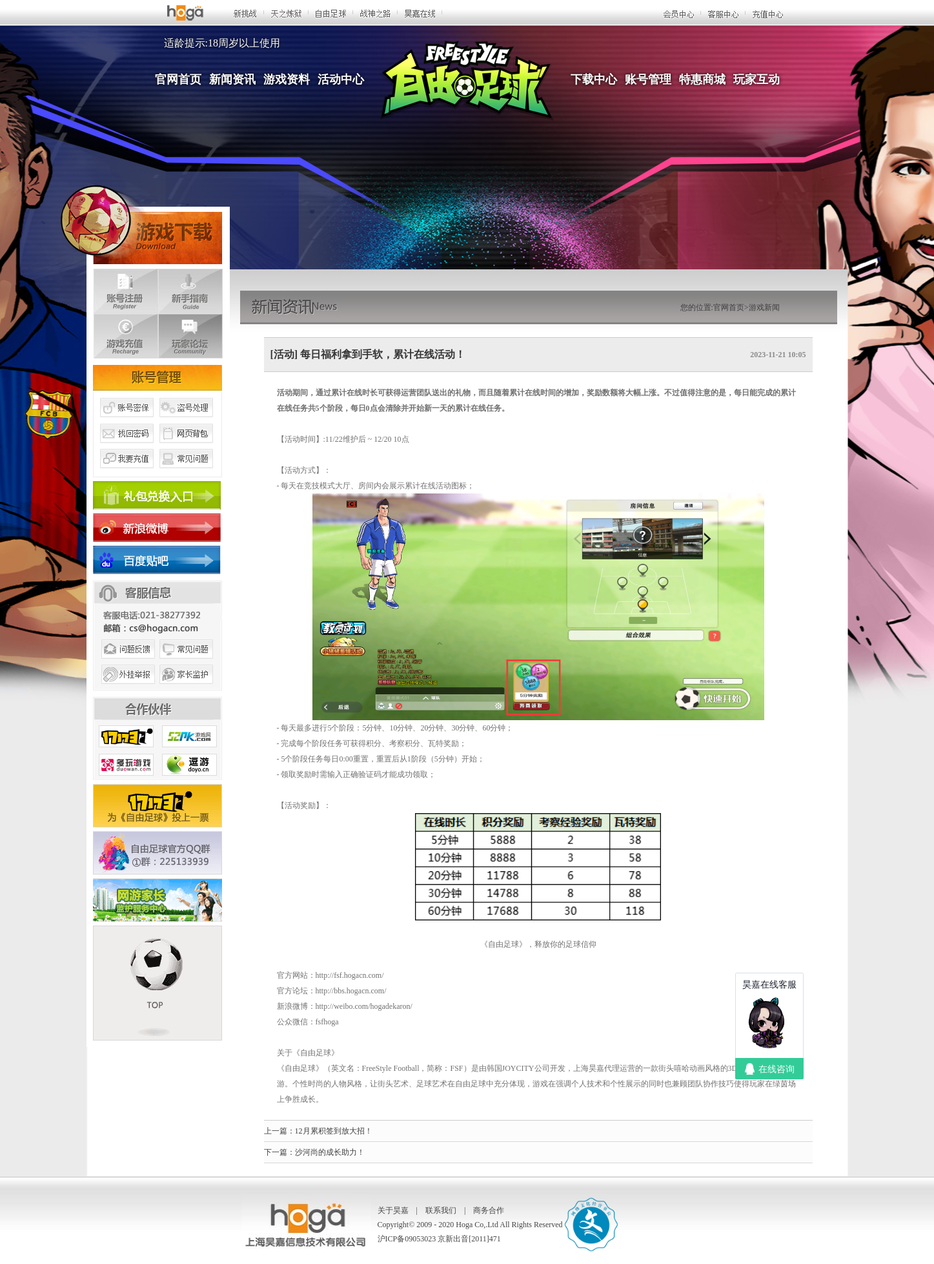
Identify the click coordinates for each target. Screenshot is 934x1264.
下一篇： (279, 1152)
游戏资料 (286, 79)
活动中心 (341, 79)
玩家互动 (756, 79)
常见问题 (185, 473)
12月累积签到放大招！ (333, 1130)
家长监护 (185, 690)
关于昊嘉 (393, 1210)
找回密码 (125, 447)
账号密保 (125, 422)
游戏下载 (141, 222)
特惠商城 (702, 79)
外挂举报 (125, 690)
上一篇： (279, 1130)
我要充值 (125, 473)
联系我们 (440, 1210)
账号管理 (648, 79)
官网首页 (178, 79)
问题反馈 (125, 664)
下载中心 (594, 79)
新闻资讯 (232, 79)
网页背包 (185, 447)
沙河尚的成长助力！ (330, 1152)
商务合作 (488, 1210)
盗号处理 (185, 422)
